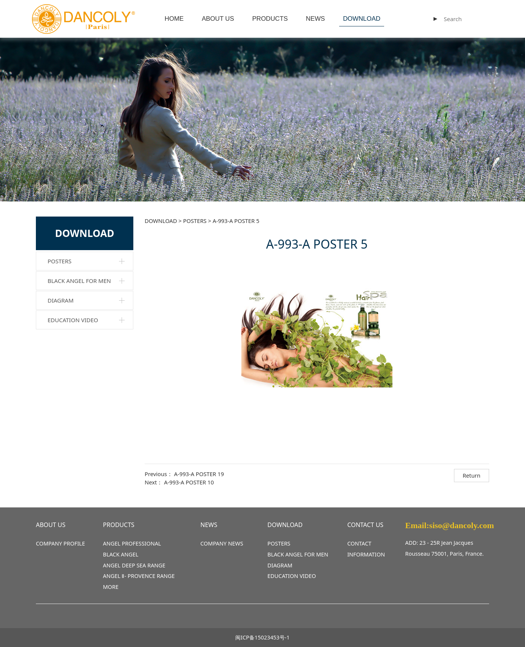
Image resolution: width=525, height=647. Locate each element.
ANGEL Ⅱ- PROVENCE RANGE (139, 575)
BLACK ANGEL (121, 554)
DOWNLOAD (361, 18)
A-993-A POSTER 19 (199, 474)
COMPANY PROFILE (60, 543)
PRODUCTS (270, 18)
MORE (111, 586)
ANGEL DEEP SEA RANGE (134, 565)
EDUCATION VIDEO (73, 320)
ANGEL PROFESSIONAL (132, 543)
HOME (174, 18)
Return (471, 475)
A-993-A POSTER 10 (189, 482)
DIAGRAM (61, 300)
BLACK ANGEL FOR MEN (79, 280)
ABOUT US (218, 18)
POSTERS (59, 261)
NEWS (315, 18)
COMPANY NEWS (222, 543)
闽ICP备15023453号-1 (262, 637)
